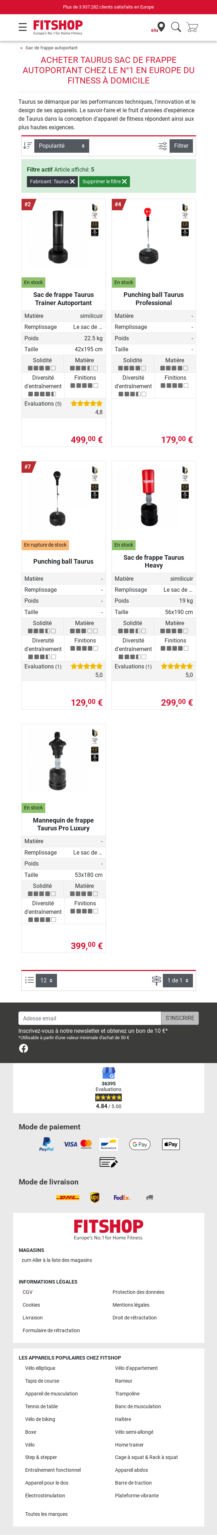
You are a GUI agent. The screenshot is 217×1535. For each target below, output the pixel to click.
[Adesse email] (89, 1018)
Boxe (30, 1432)
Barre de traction (133, 1483)
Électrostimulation (45, 1496)
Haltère (123, 1419)
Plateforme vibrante (137, 1496)
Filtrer (181, 145)
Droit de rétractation (135, 1318)
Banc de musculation (138, 1407)
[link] (23, 1049)
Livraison (33, 1318)
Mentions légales (131, 1305)
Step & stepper (41, 1457)
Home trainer (129, 1445)
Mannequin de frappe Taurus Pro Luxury (63, 824)
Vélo (30, 1445)
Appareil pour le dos (46, 1483)
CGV (28, 1292)
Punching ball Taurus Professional (154, 298)
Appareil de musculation (51, 1394)
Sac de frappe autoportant (51, 47)
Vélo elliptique (40, 1368)
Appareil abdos (131, 1470)
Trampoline (127, 1394)
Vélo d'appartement (136, 1368)
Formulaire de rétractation (51, 1331)
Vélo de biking (40, 1419)
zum (57, 1260)
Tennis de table (41, 1407)
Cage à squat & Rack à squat (146, 1457)
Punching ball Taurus (63, 561)
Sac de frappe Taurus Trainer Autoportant (63, 298)
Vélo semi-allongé (134, 1432)
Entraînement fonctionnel (53, 1470)
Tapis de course (42, 1381)
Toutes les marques (46, 1514)
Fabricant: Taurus (52, 181)
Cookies (31, 1305)
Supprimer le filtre (104, 181)
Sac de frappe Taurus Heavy (154, 561)
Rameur (123, 1381)
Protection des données (138, 1292)
